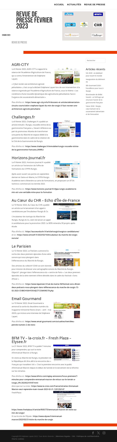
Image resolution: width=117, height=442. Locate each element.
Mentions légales (63, 436)
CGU (73, 436)
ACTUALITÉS (74, 5)
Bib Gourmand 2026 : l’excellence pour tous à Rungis (94, 88)
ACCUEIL (59, 5)
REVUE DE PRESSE (94, 5)
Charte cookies (18, 439)
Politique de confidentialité (88, 436)
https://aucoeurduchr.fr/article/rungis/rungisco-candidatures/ (52, 231)
